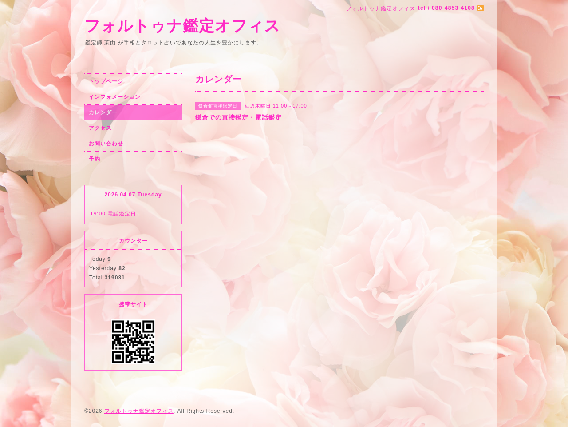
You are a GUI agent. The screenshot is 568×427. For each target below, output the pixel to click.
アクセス (100, 128)
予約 (94, 159)
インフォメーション (115, 97)
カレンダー (103, 112)
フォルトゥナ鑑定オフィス (182, 25)
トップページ (106, 81)
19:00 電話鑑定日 (113, 214)
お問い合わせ (106, 143)
